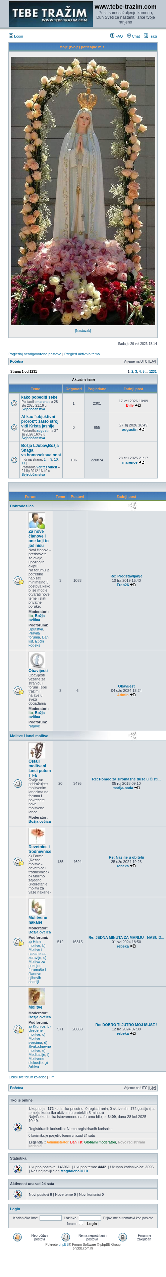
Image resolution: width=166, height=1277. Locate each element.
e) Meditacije (37, 1053)
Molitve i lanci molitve (29, 736)
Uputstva (36, 629)
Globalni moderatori (100, 1142)
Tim (51, 1077)
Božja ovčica (37, 618)
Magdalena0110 (74, 1171)
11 (23, 463)
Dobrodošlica (22, 506)
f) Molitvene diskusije (39, 1059)
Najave (34, 726)
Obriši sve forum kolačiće (27, 1077)
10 (56, 459)
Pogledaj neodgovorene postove (34, 354)
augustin (44, 430)
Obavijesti (38, 670)
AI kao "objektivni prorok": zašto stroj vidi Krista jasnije (39, 421)
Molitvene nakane (38, 920)
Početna (16, 361)
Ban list (76, 1142)
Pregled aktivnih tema (82, 354)
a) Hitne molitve (35, 943)
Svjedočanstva (33, 409)
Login (16, 36)
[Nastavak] (83, 331)
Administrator (57, 1142)
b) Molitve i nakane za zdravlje (37, 951)
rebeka (123, 866)
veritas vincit (47, 467)
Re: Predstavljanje (126, 576)
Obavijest (126, 686)
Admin (122, 695)
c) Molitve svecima (37, 1038)
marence (43, 402)
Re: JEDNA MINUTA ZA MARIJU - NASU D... (126, 937)
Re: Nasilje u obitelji (126, 857)
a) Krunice (37, 1026)
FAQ (116, 36)
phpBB (64, 1244)
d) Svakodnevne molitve (40, 1046)
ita (31, 616)
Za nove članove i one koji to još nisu (39, 538)
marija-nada (122, 788)
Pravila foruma (34, 635)
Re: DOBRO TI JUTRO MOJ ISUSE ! (127, 1025)
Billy (130, 405)
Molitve (35, 1007)
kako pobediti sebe (39, 397)
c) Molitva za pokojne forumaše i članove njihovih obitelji (37, 970)
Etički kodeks (36, 643)
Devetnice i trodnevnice (40, 849)
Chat (133, 36)
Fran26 (123, 585)
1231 (153, 371)
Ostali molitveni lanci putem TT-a (40, 768)
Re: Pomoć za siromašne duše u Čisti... (126, 779)
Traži (150, 36)
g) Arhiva (38, 1065)
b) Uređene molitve (40, 1030)
